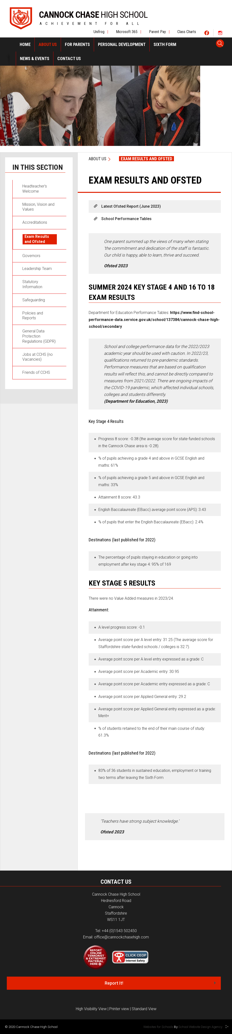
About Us (97, 158)
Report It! (114, 983)
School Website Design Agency (200, 1027)
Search (220, 43)
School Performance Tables (126, 218)
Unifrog (99, 31)
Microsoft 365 (126, 31)
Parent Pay (157, 31)
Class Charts (186, 31)
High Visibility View (91, 1009)
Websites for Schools (158, 1027)
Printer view (119, 1009)
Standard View (144, 1009)
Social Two (219, 32)
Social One (206, 32)
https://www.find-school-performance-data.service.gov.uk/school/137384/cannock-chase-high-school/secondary (154, 319)
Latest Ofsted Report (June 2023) (131, 206)
